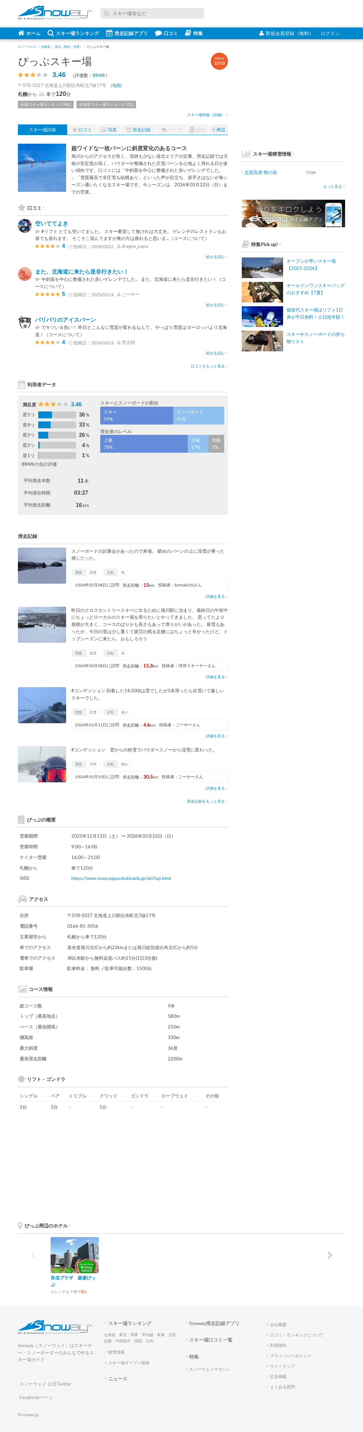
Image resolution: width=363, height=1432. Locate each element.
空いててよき (51, 223)
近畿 (108, 1341)
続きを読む (217, 256)
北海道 (109, 1334)
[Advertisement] (176, 1165)
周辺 (218, 130)
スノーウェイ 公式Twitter (45, 1384)
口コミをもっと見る (209, 366)
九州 (149, 1341)
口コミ (166, 33)
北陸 (172, 1334)
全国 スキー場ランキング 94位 (45, 104)
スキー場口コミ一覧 (209, 1340)
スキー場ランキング (73, 33)
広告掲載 (277, 1376)
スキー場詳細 (42, 129)
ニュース (116, 1378)
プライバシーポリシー (289, 1355)
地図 (116, 85)
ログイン (330, 33)
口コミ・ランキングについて (295, 1334)
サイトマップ (281, 1366)
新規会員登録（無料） (286, 33)
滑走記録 (138, 130)
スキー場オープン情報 (127, 1362)
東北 (123, 1334)
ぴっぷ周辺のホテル (44, 1226)
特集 (194, 33)
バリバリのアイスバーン (65, 319)
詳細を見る (217, 596)
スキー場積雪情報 (266, 154)
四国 (138, 1341)
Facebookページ (36, 1397)
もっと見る (334, 186)
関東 (134, 1334)
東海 (161, 1334)
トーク (172, 130)
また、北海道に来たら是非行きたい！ (82, 271)
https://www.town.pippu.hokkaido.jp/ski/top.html (121, 878)
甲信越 (147, 1334)
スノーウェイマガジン (208, 1369)
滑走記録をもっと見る (207, 801)
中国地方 (123, 1341)
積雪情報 (115, 1352)
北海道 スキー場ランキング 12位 (106, 104)
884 (97, 75)
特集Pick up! (261, 244)
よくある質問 (281, 1386)
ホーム (29, 33)
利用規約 (277, 1345)
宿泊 (197, 130)
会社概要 (277, 1324)
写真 (109, 130)
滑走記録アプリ (127, 33)
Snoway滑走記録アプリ (213, 1323)
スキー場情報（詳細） (207, 114)
